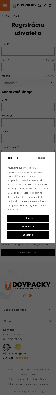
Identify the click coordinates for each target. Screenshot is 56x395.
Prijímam (28, 218)
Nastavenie (28, 226)
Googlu (44, 188)
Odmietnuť (28, 234)
